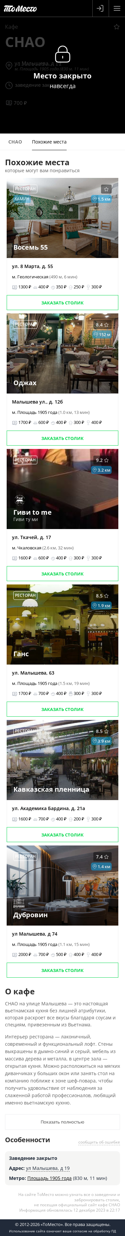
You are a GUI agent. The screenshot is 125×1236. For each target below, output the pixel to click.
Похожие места (49, 142)
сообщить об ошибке (99, 1142)
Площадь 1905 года (49, 1178)
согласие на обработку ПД (94, 1231)
